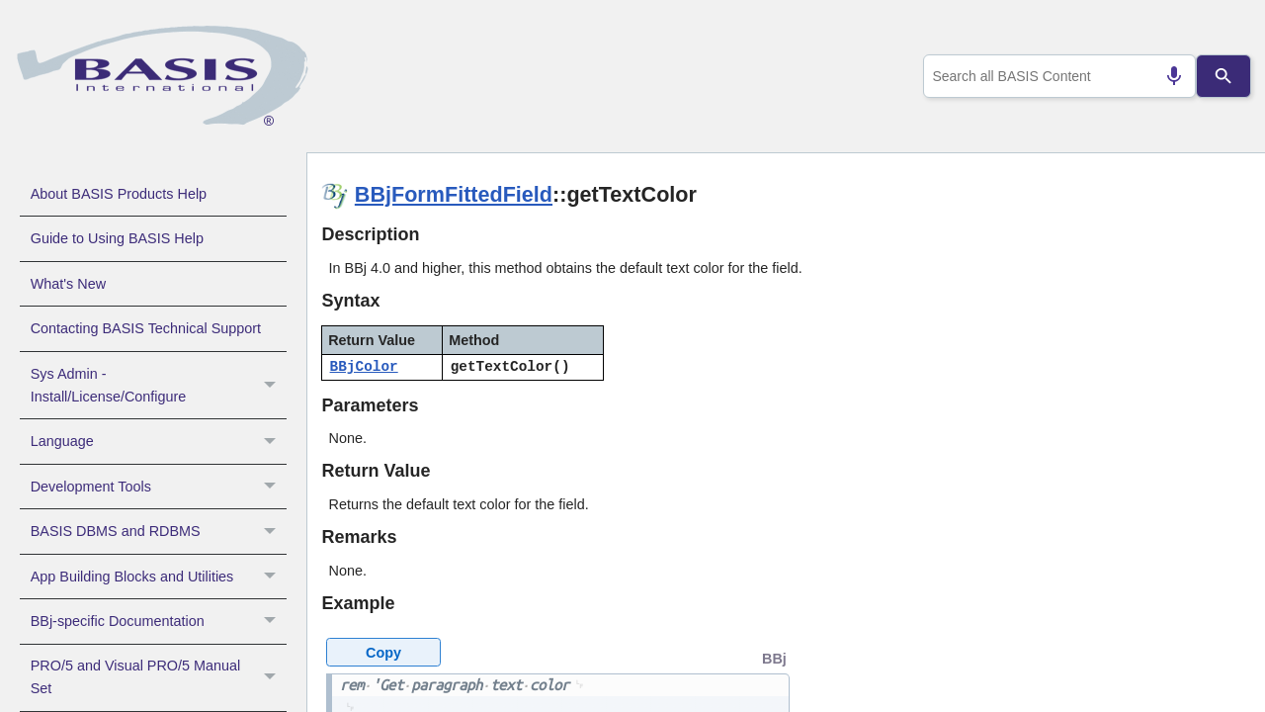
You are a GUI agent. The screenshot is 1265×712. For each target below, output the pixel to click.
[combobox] (1056, 76)
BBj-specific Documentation (159, 621)
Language (159, 441)
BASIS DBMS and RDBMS (159, 531)
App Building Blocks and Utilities (159, 576)
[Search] (1224, 76)
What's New (68, 284)
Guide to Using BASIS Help (117, 238)
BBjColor (364, 367)
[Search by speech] (1166, 76)
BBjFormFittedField (453, 194)
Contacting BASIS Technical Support (146, 328)
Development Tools (159, 486)
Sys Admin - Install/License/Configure (159, 385)
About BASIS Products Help (119, 194)
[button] (272, 385)
